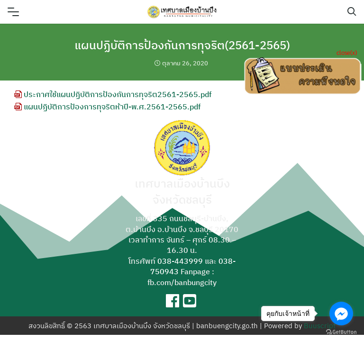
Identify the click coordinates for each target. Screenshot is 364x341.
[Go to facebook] (341, 313)
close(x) (347, 52)
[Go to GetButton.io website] (341, 331)
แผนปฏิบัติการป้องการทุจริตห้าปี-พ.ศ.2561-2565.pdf (107, 106)
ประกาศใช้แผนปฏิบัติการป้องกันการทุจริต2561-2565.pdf (112, 94)
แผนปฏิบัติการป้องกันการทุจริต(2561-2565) (182, 45)
